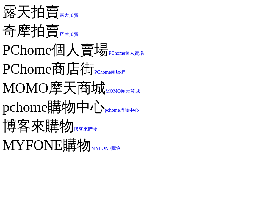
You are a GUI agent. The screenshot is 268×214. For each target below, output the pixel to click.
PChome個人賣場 (126, 53)
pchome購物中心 (122, 110)
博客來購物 (86, 129)
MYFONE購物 (106, 148)
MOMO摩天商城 (123, 91)
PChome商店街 (109, 72)
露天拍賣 (69, 15)
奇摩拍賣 (69, 34)
